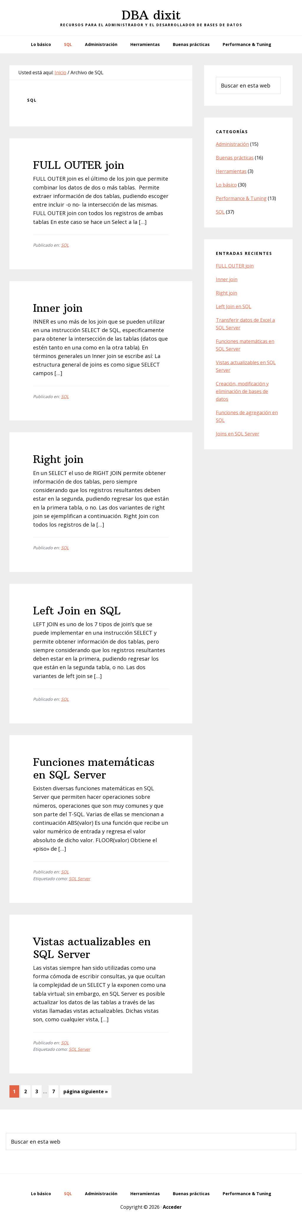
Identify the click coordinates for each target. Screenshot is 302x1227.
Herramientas (231, 171)
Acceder (172, 1207)
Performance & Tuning (241, 198)
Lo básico (226, 185)
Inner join (58, 308)
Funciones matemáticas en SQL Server (93, 768)
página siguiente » (85, 1092)
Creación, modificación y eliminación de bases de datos (242, 391)
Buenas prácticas (235, 157)
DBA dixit (151, 15)
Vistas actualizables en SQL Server (92, 948)
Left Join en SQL (77, 610)
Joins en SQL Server (237, 434)
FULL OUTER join (78, 165)
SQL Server (79, 878)
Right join (58, 459)
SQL (65, 245)
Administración (232, 144)
